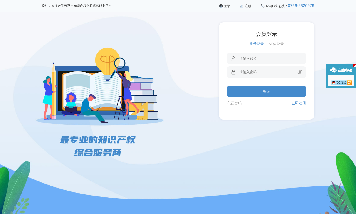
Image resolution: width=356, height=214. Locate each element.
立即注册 (299, 103)
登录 (227, 6)
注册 (248, 6)
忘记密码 (234, 103)
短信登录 (276, 44)
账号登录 (256, 44)
